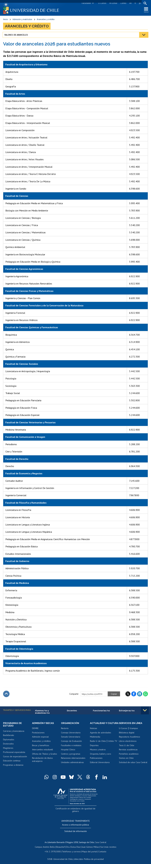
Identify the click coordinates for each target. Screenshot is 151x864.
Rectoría (64, 729)
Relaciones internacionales (73, 759)
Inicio (5, 20)
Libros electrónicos (128, 742)
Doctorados (8, 744)
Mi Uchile (113, 3)
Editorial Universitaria (100, 766)
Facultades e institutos (71, 746)
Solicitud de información (75, 828)
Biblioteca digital (126, 733)
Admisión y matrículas (22, 20)
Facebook (134, 695)
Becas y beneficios (40, 746)
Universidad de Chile (63, 855)
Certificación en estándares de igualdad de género (76, 809)
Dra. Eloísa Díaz (73, 844)
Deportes (94, 749)
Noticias (93, 732)
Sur (100, 844)
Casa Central (100, 839)
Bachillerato (8, 736)
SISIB (51, 855)
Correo (123, 3)
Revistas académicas (128, 750)
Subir (6, 694)
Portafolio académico (129, 754)
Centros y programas (70, 754)
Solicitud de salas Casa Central (133, 763)
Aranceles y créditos (41, 742)
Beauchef (61, 844)
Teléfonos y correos (71, 848)
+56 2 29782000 (54, 848)
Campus (40, 844)
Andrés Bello (50, 844)
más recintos (108, 844)
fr (134, 3)
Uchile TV (112, 744)
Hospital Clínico (68, 750)
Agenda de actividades (100, 736)
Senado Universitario (70, 737)
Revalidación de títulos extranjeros (42, 761)
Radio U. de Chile (98, 744)
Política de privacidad (93, 855)
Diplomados (8, 740)
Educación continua (11, 761)
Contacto (100, 848)
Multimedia (95, 740)
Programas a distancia (13, 766)
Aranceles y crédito (46, 20)
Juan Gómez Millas (90, 844)
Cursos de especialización (15, 757)
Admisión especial (40, 737)
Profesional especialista (14, 753)
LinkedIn (139, 694)
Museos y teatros (98, 753)
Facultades (86, 3)
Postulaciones (38, 733)
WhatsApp (145, 694)
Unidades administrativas (72, 763)
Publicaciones (96, 761)
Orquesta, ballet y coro (100, 757)
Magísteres (8, 749)
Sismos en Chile (126, 759)
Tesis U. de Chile (126, 746)
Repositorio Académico (129, 737)
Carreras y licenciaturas (13, 732)
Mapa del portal (88, 848)
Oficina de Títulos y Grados (44, 754)
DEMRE (35, 729)
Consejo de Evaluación (71, 742)
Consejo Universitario (71, 733)
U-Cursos (102, 3)
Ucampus (134, 729)
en (130, 3)
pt (139, 3)
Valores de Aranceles (16, 35)
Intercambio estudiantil (42, 750)
